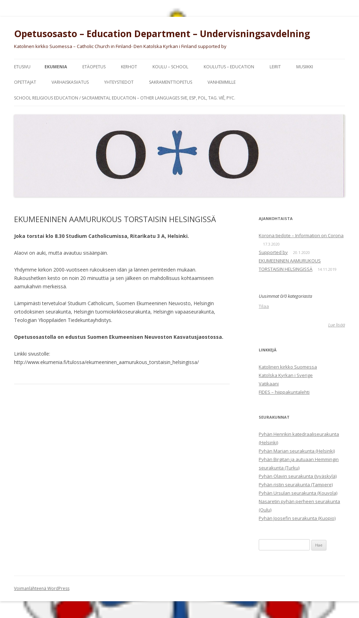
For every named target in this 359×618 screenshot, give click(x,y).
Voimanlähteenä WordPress (41, 588)
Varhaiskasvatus (70, 82)
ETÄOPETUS (94, 67)
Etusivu (22, 67)
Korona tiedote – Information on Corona (301, 235)
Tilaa (264, 306)
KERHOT (129, 67)
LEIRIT (275, 67)
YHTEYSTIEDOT (119, 82)
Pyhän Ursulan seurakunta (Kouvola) (298, 493)
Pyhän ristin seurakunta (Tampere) (296, 484)
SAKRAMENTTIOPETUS (170, 82)
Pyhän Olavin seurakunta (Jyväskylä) (298, 476)
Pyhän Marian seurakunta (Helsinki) (297, 451)
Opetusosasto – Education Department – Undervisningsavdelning (162, 33)
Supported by (273, 252)
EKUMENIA (56, 67)
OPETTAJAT (25, 82)
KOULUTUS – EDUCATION (229, 67)
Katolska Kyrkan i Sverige (286, 375)
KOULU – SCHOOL (170, 67)
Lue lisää (336, 325)
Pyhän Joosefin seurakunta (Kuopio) (297, 518)
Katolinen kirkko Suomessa (288, 367)
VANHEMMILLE (222, 82)
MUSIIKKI (304, 67)
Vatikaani (269, 383)
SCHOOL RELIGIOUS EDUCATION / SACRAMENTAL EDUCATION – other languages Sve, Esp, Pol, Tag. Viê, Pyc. (124, 98)
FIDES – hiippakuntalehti (284, 392)
